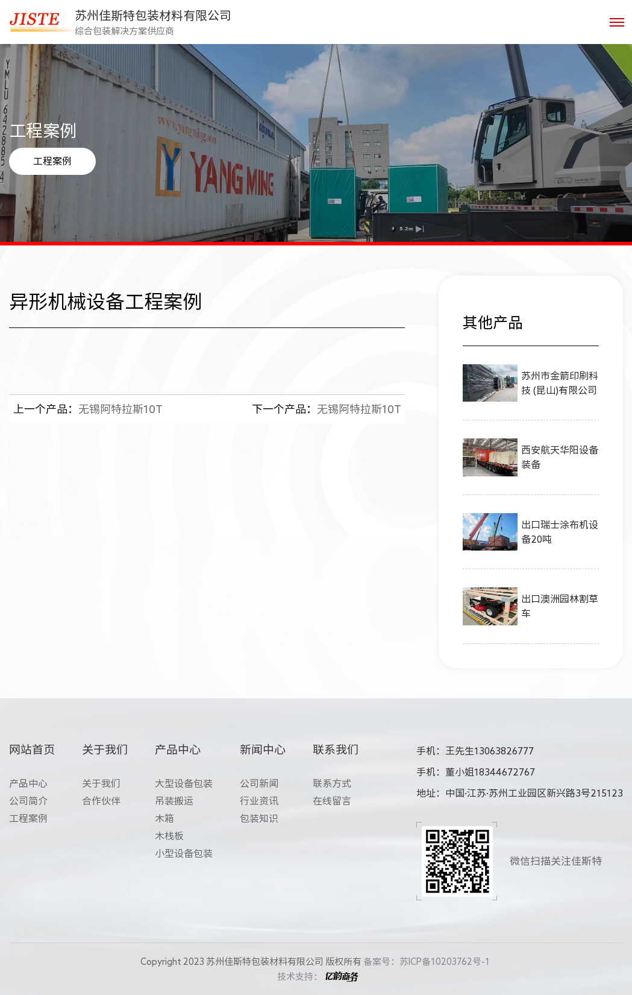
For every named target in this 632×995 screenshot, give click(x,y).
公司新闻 (259, 783)
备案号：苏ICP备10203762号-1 (426, 961)
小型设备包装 (184, 853)
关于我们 (101, 783)
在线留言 (332, 801)
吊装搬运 (174, 801)
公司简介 (28, 801)
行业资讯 (259, 801)
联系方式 (332, 783)
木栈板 (169, 836)
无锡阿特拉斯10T (88, 408)
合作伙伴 (101, 801)
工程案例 (52, 161)
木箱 (164, 818)
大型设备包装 (184, 783)
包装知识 (259, 818)
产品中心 (28, 783)
